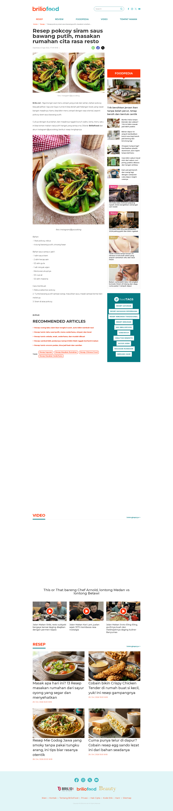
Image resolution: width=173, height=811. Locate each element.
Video (104, 19)
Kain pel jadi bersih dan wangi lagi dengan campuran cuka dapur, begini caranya (129, 174)
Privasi (84, 798)
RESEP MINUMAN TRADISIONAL (124, 317)
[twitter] (136, 9)
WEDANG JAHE (124, 354)
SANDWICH (124, 333)
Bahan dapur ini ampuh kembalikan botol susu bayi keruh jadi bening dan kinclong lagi (130, 136)
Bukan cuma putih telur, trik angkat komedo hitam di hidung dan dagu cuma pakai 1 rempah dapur (123, 284)
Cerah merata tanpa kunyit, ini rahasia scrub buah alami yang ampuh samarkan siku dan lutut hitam (122, 257)
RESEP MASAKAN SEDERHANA (123, 311)
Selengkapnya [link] (133, 517)
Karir (117, 798)
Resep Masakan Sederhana (51, 356)
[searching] (121, 9)
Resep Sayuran (46, 352)
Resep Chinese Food (89, 352)
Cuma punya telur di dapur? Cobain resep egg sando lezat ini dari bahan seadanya (113, 745)
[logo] (46, 9)
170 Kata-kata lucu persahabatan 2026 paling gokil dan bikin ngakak (123, 230)
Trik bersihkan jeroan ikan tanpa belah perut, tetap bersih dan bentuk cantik (122, 111)
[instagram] (132, 9)
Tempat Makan (128, 19)
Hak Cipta (95, 798)
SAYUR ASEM (124, 343)
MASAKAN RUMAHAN (123, 349)
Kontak (53, 798)
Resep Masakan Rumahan (66, 352)
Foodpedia (82, 19)
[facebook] (128, 9)
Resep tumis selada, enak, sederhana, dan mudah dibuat (59, 336)
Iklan (44, 798)
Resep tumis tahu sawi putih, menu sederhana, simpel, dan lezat (63, 332)
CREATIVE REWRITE (124, 338)
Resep (39, 19)
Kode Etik (108, 798)
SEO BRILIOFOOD (124, 327)
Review (59, 19)
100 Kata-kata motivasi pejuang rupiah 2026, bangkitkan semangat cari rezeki (123, 205)
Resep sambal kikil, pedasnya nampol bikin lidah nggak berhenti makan (66, 341)
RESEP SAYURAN (123, 306)
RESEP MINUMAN (123, 322)
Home (35, 24)
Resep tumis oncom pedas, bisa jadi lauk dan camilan (58, 345)
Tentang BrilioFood (68, 798)
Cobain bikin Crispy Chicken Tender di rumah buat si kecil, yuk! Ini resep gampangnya (113, 688)
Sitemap (127, 798)
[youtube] (139, 9)
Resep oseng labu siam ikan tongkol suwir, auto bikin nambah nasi (64, 328)
